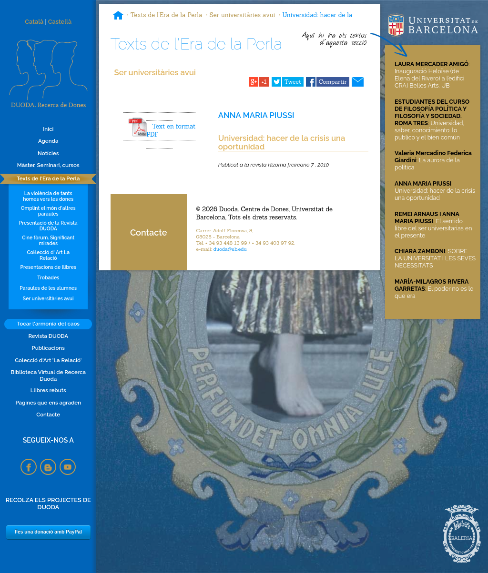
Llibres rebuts (48, 390)
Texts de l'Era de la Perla (48, 178)
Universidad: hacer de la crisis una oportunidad (435, 194)
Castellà (59, 21)
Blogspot (48, 467)
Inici (48, 129)
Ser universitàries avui (48, 298)
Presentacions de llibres (48, 267)
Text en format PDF (170, 130)
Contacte (48, 414)
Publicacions (48, 348)
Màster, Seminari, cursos (48, 165)
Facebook (28, 467)
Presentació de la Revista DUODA (48, 225)
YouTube (68, 467)
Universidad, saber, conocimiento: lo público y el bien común (429, 130)
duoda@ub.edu (230, 249)
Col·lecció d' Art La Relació (48, 255)
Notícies (48, 153)
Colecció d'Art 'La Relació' (48, 360)
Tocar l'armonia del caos (48, 323)
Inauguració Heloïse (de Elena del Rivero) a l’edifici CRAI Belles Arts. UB (429, 78)
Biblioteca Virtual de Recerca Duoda (48, 375)
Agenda (48, 141)
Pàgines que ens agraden (48, 402)
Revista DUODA (48, 336)
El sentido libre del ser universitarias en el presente (433, 228)
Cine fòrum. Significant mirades (48, 240)
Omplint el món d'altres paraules (48, 211)
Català (34, 21)
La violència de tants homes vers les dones (48, 196)
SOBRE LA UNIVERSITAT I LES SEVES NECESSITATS (435, 258)
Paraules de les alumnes (48, 288)
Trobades (48, 277)
